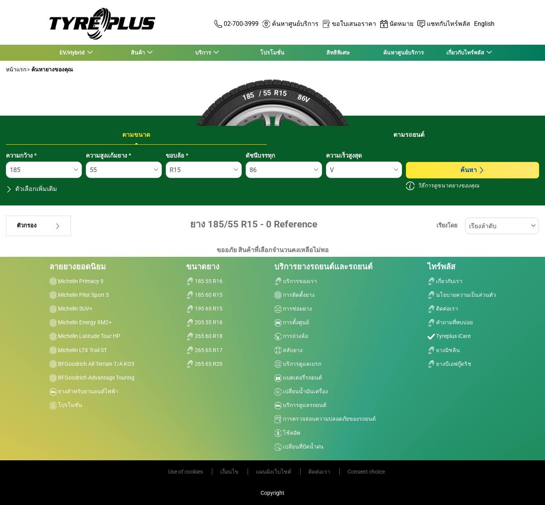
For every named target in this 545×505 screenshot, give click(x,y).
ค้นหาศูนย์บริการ (403, 52)
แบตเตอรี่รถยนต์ (298, 377)
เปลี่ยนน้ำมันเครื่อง (301, 391)
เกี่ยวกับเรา (444, 281)
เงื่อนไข (230, 472)
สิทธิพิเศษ (337, 52)
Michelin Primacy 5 (76, 281)
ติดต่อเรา (442, 308)
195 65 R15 (204, 308)
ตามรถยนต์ (408, 134)
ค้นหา (472, 170)
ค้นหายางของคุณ (51, 69)
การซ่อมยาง (293, 308)
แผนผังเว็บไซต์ (274, 472)
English (484, 23)
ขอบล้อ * (177, 155)
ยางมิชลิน (443, 350)
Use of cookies (186, 472)
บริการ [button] (203, 52)
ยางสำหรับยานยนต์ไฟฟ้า (83, 391)
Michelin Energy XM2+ (80, 322)
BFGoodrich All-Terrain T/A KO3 (91, 364)
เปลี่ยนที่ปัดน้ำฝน (299, 446)
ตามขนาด (136, 134)
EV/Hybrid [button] (73, 52)
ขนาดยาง (202, 267)
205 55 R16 (204, 322)
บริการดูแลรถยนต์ (300, 405)
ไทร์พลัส (441, 267)
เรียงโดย (446, 225)
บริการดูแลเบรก (297, 364)
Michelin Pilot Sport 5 (79, 295)
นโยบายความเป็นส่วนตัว (461, 295)
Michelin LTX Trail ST (78, 350)
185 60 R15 (204, 295)
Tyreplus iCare (449, 336)
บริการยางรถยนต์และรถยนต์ (323, 267)
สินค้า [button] (138, 52)
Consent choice (366, 472)
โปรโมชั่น (272, 52)
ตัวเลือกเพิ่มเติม (31, 189)
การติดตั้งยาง (294, 295)
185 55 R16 (204, 281)
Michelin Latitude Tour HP (84, 336)
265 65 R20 (204, 364)
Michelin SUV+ (70, 308)
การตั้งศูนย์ (291, 322)
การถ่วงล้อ (291, 336)
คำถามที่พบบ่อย (450, 322)
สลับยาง (288, 350)
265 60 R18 (204, 336)
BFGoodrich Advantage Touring (91, 377)
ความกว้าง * (21, 155)
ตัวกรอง (38, 225)
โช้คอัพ (287, 433)
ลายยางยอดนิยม (77, 267)
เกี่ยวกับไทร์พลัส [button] (465, 52)
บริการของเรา (295, 281)
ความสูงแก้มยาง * (108, 155)
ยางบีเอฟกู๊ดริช (449, 364)
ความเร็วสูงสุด (344, 155)
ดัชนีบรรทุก (260, 155)
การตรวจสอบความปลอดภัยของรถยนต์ (325, 419)
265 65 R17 (204, 350)
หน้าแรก (16, 69)
